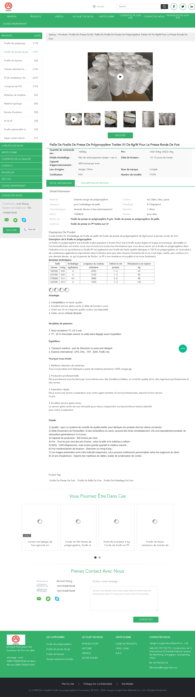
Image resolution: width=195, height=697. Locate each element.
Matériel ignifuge (21, 103)
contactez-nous (154, 16)
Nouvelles (8, 172)
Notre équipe (90, 658)
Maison (11, 16)
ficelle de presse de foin (62, 480)
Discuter (120, 135)
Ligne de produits (126, 644)
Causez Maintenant (15, 24)
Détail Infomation (61, 183)
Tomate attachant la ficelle (21, 69)
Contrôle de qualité (130, 16)
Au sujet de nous (83, 16)
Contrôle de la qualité (16, 159)
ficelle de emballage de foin (118, 480)
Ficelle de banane (21, 60)
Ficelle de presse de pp (21, 52)
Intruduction (90, 644)
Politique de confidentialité (98, 684)
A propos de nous (12, 146)
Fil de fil (21, 121)
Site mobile (127, 684)
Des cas (6, 179)
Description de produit (95, 183)
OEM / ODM (122, 648)
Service (86, 653)
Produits (35, 16)
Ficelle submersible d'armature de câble (22, 129)
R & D (119, 653)
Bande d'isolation (21, 112)
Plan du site (68, 684)
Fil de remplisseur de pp (21, 78)
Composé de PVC (21, 86)
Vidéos (59, 16)
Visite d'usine (106, 16)
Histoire (87, 648)
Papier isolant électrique (21, 138)
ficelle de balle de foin (90, 480)
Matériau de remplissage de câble (21, 95)
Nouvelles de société (178, 16)
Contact (7, 166)
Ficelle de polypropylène (21, 43)
